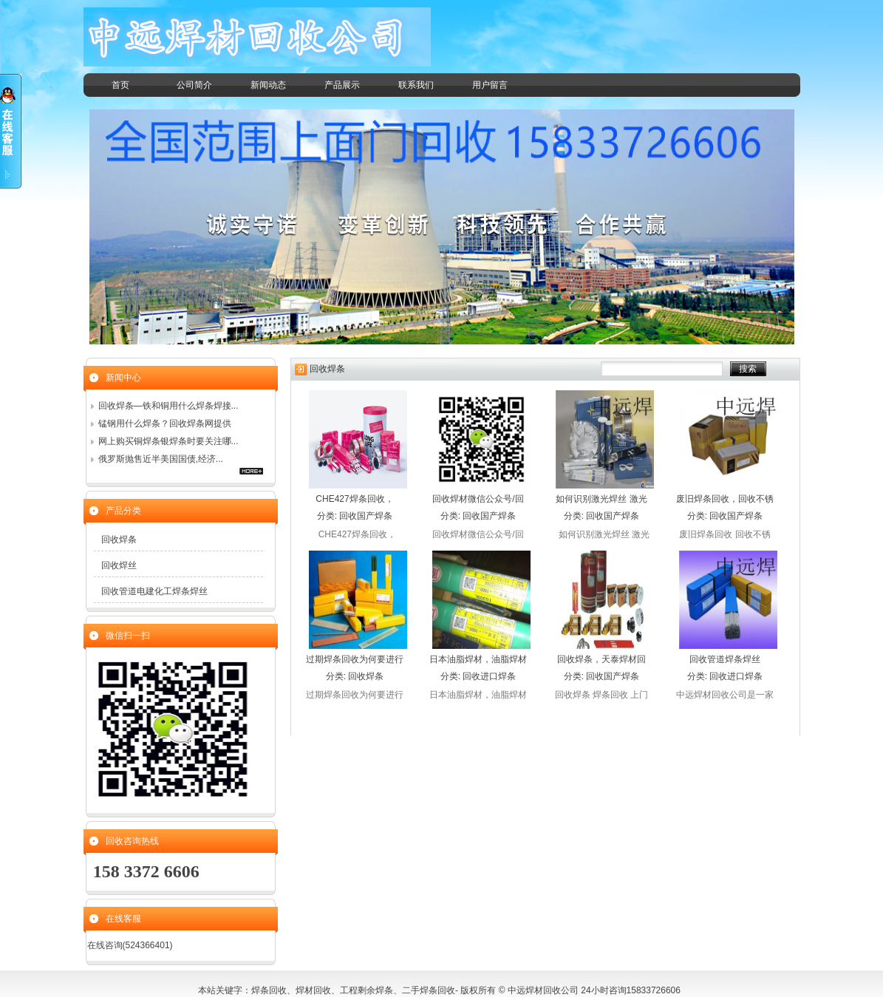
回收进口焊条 (489, 676)
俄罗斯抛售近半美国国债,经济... (160, 459)
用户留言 (490, 85)
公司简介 (194, 85)
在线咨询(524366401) (130, 945)
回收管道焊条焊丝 (724, 659)
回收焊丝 (119, 565)
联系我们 (416, 85)
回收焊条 (365, 676)
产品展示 (342, 85)
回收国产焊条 (365, 516)
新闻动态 (268, 85)
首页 (120, 85)
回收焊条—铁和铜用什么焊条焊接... (168, 406)
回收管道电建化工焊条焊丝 (154, 591)
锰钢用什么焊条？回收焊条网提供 (164, 423)
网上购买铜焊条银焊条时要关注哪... (168, 441)
